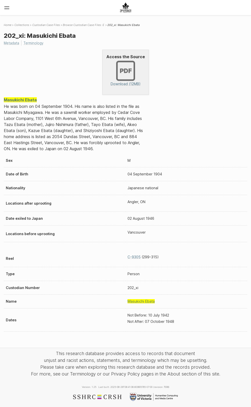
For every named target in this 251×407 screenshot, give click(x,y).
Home (7, 25)
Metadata (12, 43)
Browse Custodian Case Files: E (83, 25)
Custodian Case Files (46, 25)
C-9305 (134, 257)
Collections (21, 25)
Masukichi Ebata (20, 99)
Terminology (35, 43)
